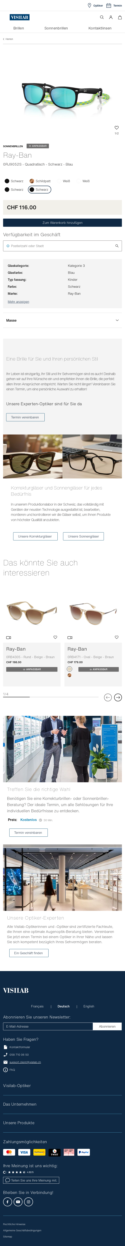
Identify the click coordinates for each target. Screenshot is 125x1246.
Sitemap (7, 1236)
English (88, 1006)
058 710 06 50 (19, 1054)
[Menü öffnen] (6, 17)
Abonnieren (107, 1026)
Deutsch (64, 1006)
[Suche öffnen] (102, 17)
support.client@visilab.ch (25, 1062)
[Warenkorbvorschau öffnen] (120, 17)
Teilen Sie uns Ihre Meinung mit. (31, 1180)
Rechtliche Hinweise (14, 1224)
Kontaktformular (16, 1047)
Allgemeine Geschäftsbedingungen (22, 1230)
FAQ (12, 1070)
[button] (111, 17)
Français (37, 1006)
